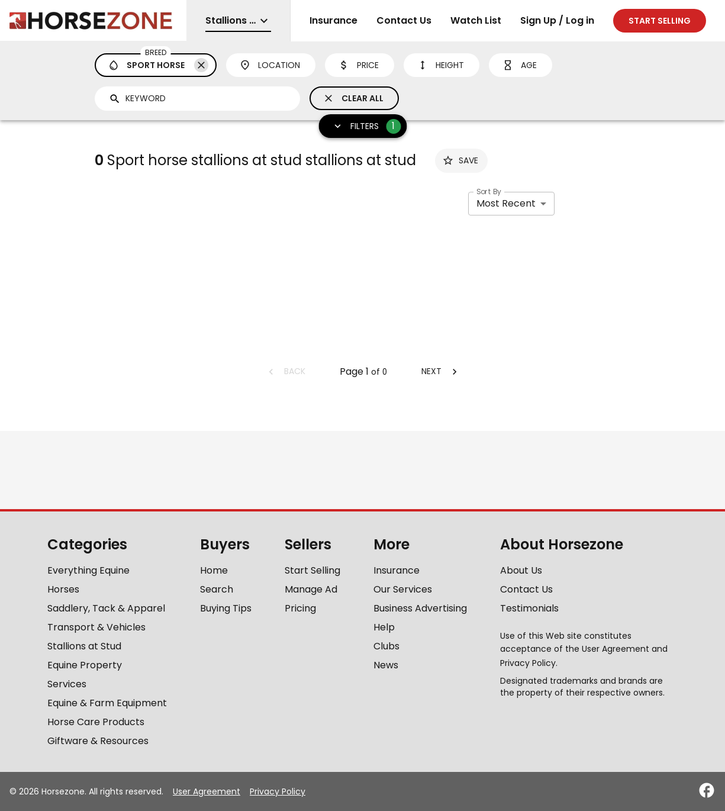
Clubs (386, 646)
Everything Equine (88, 570)
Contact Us (403, 20)
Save (460, 160)
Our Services (402, 589)
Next (440, 371)
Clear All (353, 98)
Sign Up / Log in (557, 20)
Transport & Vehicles (96, 627)
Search (216, 589)
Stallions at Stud (84, 646)
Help (384, 627)
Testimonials (529, 608)
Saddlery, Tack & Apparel (106, 608)
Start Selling (312, 570)
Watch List (475, 20)
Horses (63, 589)
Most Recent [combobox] (506, 203)
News (385, 665)
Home (214, 570)
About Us (521, 570)
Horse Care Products (95, 722)
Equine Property (84, 665)
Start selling (660, 21)
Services (66, 684)
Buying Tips (226, 608)
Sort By (488, 191)
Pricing (300, 608)
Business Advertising (420, 608)
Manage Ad (311, 589)
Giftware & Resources (98, 741)
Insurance (333, 20)
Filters (363, 126)
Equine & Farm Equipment (107, 703)
